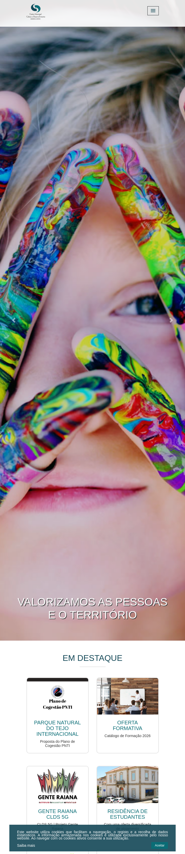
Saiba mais (26, 845)
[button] (14, 320)
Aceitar (160, 845)
